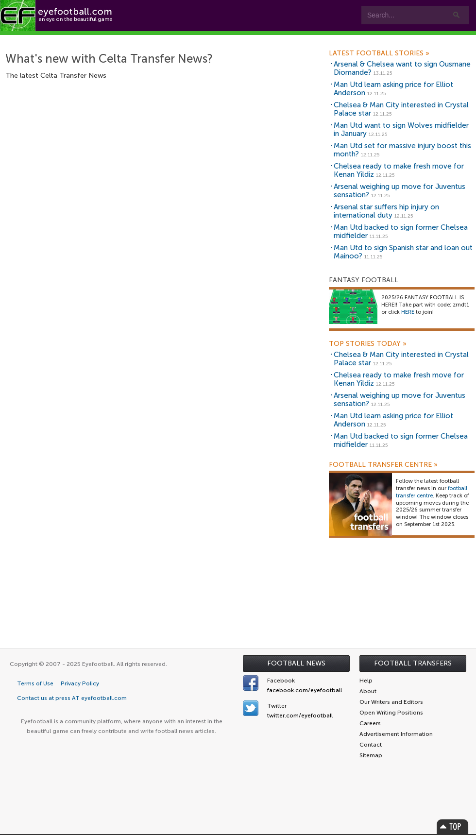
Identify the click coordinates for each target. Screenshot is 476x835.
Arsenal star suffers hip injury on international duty (386, 211)
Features (144, 39)
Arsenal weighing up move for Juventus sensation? (399, 190)
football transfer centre (431, 492)
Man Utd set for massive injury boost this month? (402, 149)
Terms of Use (35, 683)
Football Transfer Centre (383, 464)
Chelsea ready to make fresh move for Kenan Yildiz (399, 170)
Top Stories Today (368, 343)
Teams (195, 39)
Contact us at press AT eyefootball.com (72, 698)
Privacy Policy (80, 683)
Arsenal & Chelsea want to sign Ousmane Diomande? (402, 68)
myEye (304, 39)
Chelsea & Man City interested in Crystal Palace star (401, 109)
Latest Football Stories (379, 53)
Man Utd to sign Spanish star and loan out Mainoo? (403, 251)
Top (453, 826)
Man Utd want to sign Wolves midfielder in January (401, 129)
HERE (407, 312)
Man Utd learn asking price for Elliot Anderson (393, 88)
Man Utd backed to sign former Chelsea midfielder (401, 231)
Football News (296, 663)
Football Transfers (413, 663)
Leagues (252, 39)
